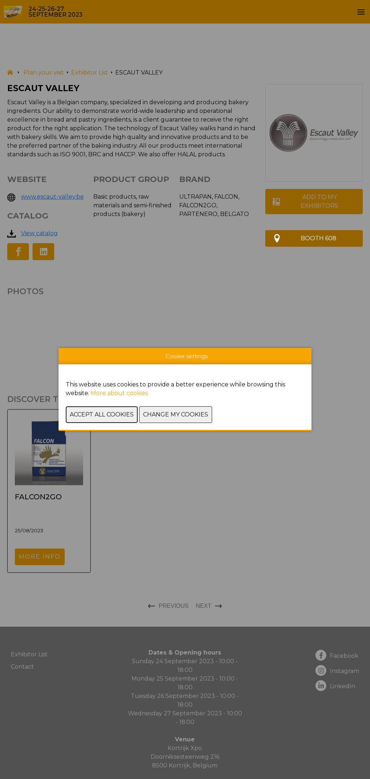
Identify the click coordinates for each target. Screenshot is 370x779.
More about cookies (119, 393)
